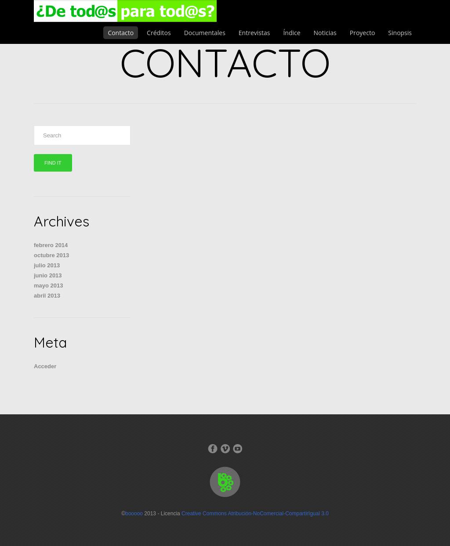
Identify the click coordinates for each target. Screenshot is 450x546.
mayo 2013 (48, 285)
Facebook (213, 448)
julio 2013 (47, 265)
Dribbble (237, 448)
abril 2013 (47, 295)
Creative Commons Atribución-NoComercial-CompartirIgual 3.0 (255, 513)
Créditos (159, 33)
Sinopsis (400, 33)
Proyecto (362, 33)
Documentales (204, 33)
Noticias (325, 33)
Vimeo (225, 448)
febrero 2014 (51, 245)
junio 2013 (48, 275)
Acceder (45, 366)
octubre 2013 (51, 255)
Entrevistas (254, 33)
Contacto (121, 33)
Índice (291, 33)
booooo (134, 513)
